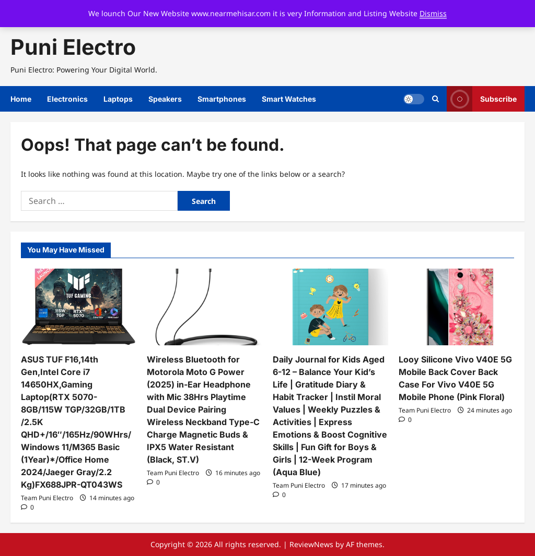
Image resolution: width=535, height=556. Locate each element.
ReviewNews (311, 544)
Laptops (118, 98)
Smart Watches (289, 98)
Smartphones (221, 98)
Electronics (67, 98)
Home (20, 98)
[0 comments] (27, 507)
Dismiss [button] (433, 13)
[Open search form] (435, 99)
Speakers (165, 98)
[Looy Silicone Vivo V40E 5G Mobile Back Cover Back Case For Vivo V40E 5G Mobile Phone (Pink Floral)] (456, 307)
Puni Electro (73, 47)
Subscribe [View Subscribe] (482, 99)
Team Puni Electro (47, 497)
